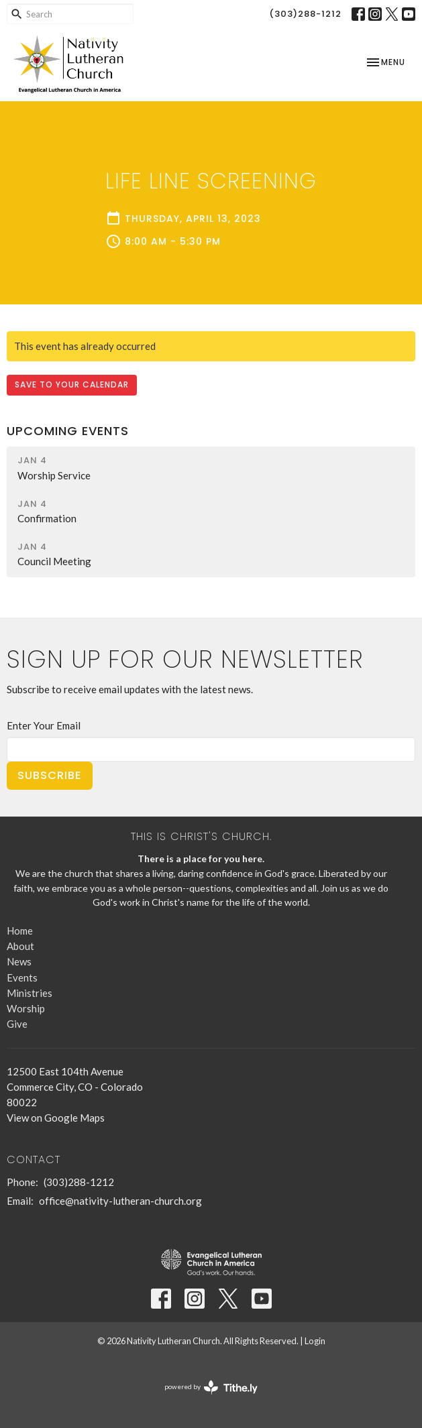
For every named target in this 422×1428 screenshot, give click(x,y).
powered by (211, 1387)
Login (315, 1340)
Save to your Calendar (72, 384)
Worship (26, 1008)
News (19, 961)
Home (20, 931)
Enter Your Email (44, 725)
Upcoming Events (68, 430)
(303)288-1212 (305, 13)
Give (17, 1024)
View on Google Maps (56, 1118)
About (20, 946)
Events (22, 977)
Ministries (29, 993)
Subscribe (49, 775)
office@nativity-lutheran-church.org (120, 1201)
